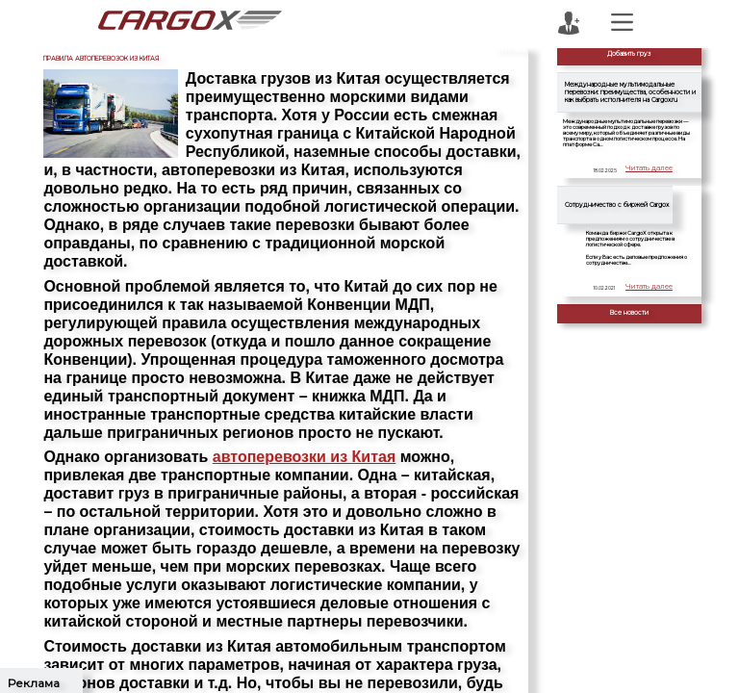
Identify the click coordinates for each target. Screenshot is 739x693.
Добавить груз (629, 54)
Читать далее (651, 170)
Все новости (629, 313)
